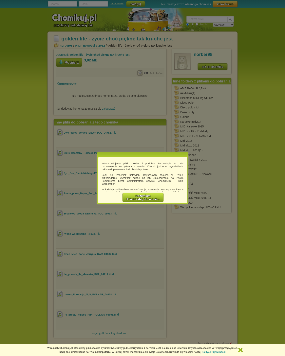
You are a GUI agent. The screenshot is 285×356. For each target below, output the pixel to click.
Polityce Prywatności (214, 352)
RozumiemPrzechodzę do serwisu (143, 197)
